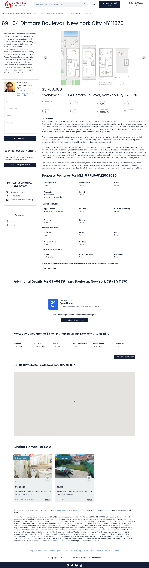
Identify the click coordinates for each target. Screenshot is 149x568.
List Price (17, 343)
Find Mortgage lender (125, 357)
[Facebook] (68, 565)
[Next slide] (144, 57)
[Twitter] (72, 565)
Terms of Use (101, 551)
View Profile (21, 95)
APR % (55, 343)
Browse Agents (55, 551)
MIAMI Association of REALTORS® (70, 510)
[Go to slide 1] (87, 83)
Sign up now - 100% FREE (109, 4)
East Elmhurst (46, 13)
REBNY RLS (106, 510)
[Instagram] (80, 565)
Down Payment (98, 343)
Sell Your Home (41, 551)
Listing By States (136, 4)
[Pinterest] (76, 565)
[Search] (84, 4)
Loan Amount (39, 343)
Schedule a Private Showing (74, 320)
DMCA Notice (114, 551)
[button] (74, 402)
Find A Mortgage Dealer (20, 165)
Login (94, 4)
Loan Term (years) (80, 343)
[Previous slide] (45, 57)
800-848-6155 (18, 5)
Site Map (77, 551)
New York (19, 13)
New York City (32, 13)
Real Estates (7, 13)
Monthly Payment (118, 343)
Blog (31, 551)
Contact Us (68, 551)
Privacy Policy (88, 551)
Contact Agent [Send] (20, 138)
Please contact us (59, 541)
